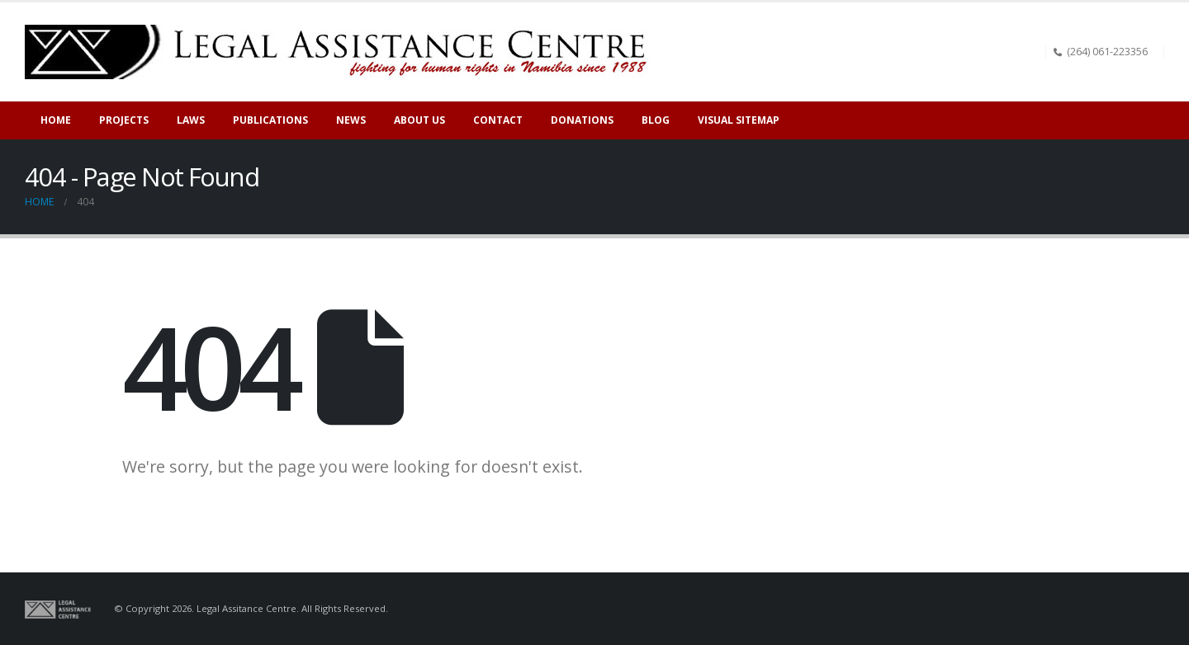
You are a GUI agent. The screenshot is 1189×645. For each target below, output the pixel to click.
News (351, 120)
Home (55, 120)
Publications (270, 120)
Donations (582, 120)
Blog (656, 120)
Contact (498, 120)
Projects (124, 120)
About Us (419, 120)
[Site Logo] (342, 52)
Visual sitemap (738, 120)
